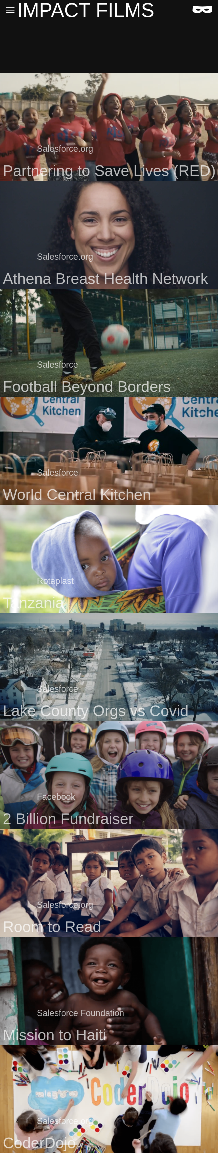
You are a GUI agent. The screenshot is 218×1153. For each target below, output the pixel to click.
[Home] (202, 9)
